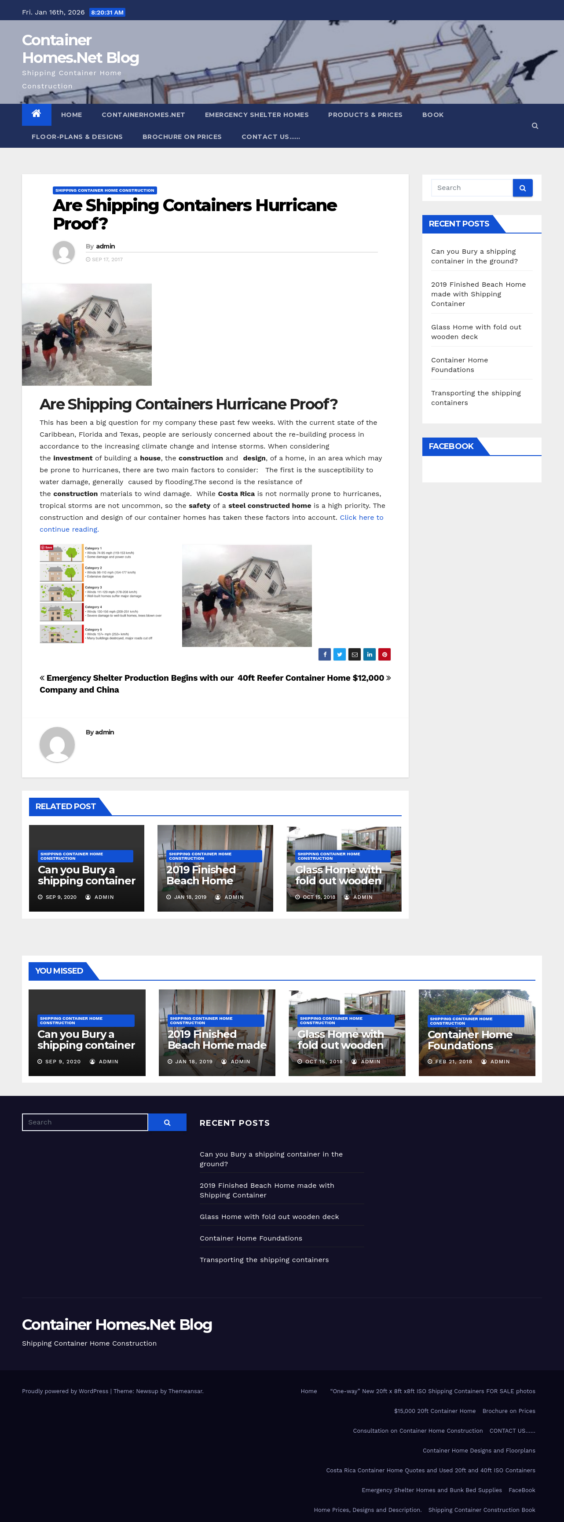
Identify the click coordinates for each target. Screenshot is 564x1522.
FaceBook (522, 1490)
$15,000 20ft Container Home (435, 1411)
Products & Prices (365, 115)
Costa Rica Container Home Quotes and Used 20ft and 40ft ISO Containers (430, 1470)
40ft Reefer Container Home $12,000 (314, 678)
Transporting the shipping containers (264, 1260)
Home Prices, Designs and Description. (368, 1510)
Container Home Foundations (470, 1040)
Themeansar (185, 1391)
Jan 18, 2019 (193, 1061)
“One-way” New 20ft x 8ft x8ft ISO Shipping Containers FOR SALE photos (432, 1391)
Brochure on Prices (182, 137)
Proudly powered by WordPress (66, 1391)
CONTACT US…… (271, 137)
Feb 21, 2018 (453, 1061)
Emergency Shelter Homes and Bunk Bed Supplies (432, 1490)
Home (71, 115)
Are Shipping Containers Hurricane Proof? (195, 214)
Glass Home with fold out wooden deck (338, 880)
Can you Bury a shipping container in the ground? (86, 880)
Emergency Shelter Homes (257, 115)
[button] (535, 125)
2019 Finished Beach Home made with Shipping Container (478, 294)
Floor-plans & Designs (77, 137)
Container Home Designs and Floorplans (479, 1450)
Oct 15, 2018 (324, 1061)
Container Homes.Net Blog (80, 49)
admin (105, 246)
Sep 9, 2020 (63, 1061)
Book (433, 115)
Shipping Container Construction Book (481, 1510)
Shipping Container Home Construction (104, 190)
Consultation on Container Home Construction (418, 1430)
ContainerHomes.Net (144, 115)
